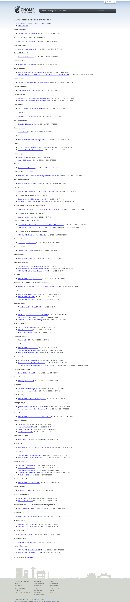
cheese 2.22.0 (23, 132)
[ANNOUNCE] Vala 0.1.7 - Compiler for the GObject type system (41, 225)
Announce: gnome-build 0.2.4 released (31, 363)
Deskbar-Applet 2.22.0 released (29, 199)
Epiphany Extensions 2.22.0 (27, 542)
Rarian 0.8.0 (22, 158)
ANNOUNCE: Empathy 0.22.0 (28, 552)
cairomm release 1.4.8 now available (30, 266)
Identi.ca (51, 591)
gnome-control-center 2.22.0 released (31, 409)
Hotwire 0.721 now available (28, 116)
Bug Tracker (37, 592)
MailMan (47, 601)
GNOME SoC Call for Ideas (27, 33)
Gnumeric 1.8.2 (23, 340)
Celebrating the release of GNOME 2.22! (32, 516)
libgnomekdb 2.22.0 (25, 427)
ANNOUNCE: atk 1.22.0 (26, 297)
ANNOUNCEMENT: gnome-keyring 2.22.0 (33, 457)
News (51, 582)
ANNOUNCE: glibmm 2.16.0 (28, 348)
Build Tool (37, 596)
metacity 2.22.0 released (26, 470)
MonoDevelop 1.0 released (27, 307)
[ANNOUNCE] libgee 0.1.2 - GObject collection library (37, 227)
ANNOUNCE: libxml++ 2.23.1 (28, 353)
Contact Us (18, 591)
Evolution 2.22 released (26, 440)
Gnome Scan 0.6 (24, 217)
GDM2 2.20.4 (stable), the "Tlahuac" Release (33, 83)
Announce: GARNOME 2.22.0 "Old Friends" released (36, 287)
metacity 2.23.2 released (26, 468)
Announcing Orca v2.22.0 (27, 534)
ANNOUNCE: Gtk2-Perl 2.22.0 (29, 483)
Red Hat (36, 601)
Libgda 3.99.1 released (26, 524)
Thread (36, 23)
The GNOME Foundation (22, 592)
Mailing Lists (52, 11)
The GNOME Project (22, 582)
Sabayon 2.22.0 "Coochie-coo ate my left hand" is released (38, 176)
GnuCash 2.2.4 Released (26, 41)
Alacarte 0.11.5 (23, 490)
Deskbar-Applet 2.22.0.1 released (30, 508)
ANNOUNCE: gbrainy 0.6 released (30, 279)
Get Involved (18, 585)
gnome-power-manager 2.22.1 (29, 391)
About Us (17, 583)
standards (24, 601)
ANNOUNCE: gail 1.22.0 (26, 299)
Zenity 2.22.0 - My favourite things (30, 320)
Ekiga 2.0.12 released (25, 124)
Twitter (51, 592)
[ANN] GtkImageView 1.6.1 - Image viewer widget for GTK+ (39, 209)
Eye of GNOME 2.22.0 (26, 317)
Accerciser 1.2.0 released (26, 168)
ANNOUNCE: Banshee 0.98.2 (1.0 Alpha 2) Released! (37, 191)
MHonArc (29, 557)
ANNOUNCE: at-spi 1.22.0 (27, 294)
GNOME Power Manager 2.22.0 (29, 389)
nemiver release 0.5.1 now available (30, 150)
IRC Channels (38, 591)
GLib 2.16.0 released (25, 327)
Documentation (38, 585)
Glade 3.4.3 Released (25, 501)
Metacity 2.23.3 (23, 475)
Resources (37, 582)
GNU (57, 601)
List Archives (63, 11)
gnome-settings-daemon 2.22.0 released (32, 407)
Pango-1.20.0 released (26, 57)
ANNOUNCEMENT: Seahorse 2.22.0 (31, 455)
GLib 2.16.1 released (25, 330)
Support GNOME (20, 589)
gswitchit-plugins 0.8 (25, 429)
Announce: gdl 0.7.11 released (28, 360)
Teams (17, 587)
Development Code (39, 594)
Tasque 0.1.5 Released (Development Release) (34, 98)
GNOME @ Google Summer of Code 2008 (33, 315)
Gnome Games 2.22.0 (25, 251)
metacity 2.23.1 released (26, 465)
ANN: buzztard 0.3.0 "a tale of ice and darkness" (34, 447)
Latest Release (53, 585)
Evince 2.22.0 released (26, 373)
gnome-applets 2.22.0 (26, 90)
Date (42, 23)
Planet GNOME (53, 587)
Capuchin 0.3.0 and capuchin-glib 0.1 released (34, 201)
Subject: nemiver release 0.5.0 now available (33, 147)
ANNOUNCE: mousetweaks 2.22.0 (30, 183)
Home (44, 11)
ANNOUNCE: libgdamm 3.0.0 (28, 350)
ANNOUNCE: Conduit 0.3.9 (28, 258)
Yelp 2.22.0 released (25, 160)
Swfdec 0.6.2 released (26, 65)
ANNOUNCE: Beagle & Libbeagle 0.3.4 (31, 140)
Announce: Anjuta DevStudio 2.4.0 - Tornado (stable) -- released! (41, 365)
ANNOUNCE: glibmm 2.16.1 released (31, 271)
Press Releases (53, 583)
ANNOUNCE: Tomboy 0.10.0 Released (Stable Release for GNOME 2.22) (43, 75)
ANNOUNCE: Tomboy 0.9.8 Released (31, 72)
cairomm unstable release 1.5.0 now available (33, 269)
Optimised (17, 601)
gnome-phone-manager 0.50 (28, 49)
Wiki (35, 587)
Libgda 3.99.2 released (26, 526)
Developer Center (39, 583)
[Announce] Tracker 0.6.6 (27, 243)
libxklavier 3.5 (23, 425)
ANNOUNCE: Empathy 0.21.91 (29, 550)
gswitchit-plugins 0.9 (25, 432)
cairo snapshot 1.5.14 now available (30, 108)
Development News (55, 589)
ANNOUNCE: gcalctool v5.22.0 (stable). (32, 399)
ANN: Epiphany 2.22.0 (26, 381)
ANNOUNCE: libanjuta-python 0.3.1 (31, 235)
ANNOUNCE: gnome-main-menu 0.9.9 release (34, 417)
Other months (23, 26)
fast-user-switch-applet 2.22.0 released (32, 472)
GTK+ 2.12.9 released (25, 332)
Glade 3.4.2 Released (25, 498)
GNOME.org (111, 2)
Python (52, 601)
